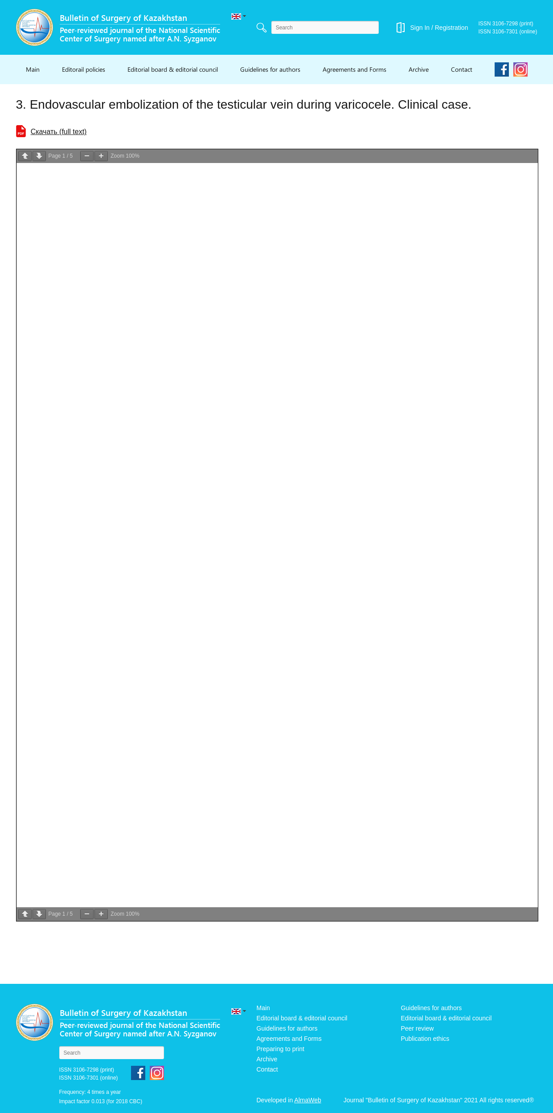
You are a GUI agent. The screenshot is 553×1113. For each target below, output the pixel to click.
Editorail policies (83, 69)
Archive (419, 69)
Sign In (420, 27)
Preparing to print (280, 1048)
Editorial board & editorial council (172, 69)
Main (33, 69)
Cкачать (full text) (59, 131)
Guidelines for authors (270, 69)
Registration (451, 27)
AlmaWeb (307, 1100)
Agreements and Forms (354, 69)
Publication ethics (425, 1038)
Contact (461, 69)
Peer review (417, 1028)
